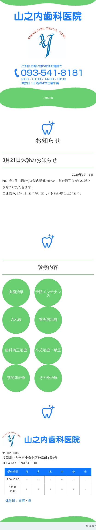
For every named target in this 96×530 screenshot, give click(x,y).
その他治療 (48, 378)
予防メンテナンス (48, 294)
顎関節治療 (16, 378)
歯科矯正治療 (16, 350)
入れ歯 (16, 319)
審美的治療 (48, 319)
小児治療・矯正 (48, 350)
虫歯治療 (16, 292)
